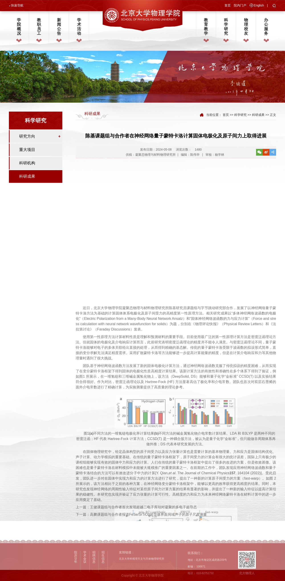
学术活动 (79, 28)
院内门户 (240, 6)
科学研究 (226, 28)
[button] (274, 6)
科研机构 (27, 166)
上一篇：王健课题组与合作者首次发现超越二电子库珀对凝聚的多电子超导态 (136, 514)
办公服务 (266, 28)
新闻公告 (59, 28)
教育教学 (206, 28)
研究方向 (27, 140)
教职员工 (39, 28)
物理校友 (246, 28)
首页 (227, 6)
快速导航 (17, 6)
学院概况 (19, 28)
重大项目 (27, 153)
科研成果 (27, 180)
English (259, 6)
